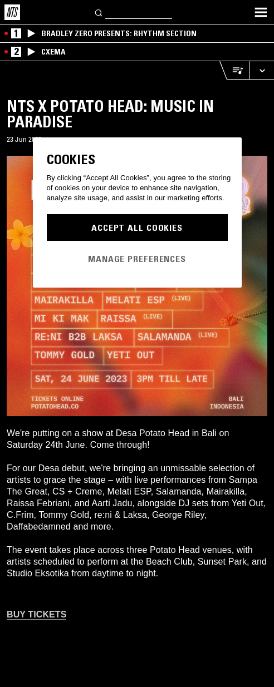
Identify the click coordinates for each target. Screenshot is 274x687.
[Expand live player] (261, 70)
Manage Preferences (137, 258)
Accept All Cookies (137, 227)
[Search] (99, 12)
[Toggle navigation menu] (261, 12)
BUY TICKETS (36, 614)
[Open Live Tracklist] (234, 70)
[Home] (12, 12)
